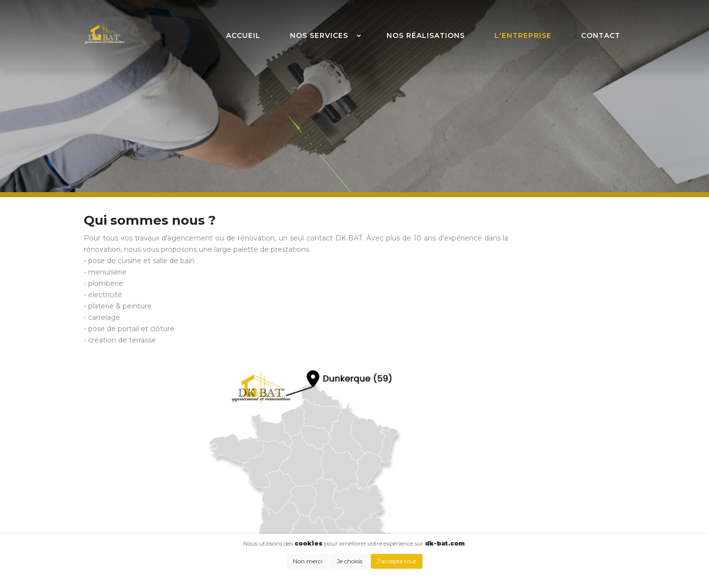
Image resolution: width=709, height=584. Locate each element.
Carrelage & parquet (522, 497)
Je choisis (349, 561)
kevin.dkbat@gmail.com (295, 471)
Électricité (505, 476)
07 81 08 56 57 (277, 458)
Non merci (307, 561)
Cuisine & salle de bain (525, 445)
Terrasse (501, 518)
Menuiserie (506, 455)
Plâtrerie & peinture (521, 486)
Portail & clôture (515, 507)
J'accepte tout (397, 561)
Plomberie (505, 466)
